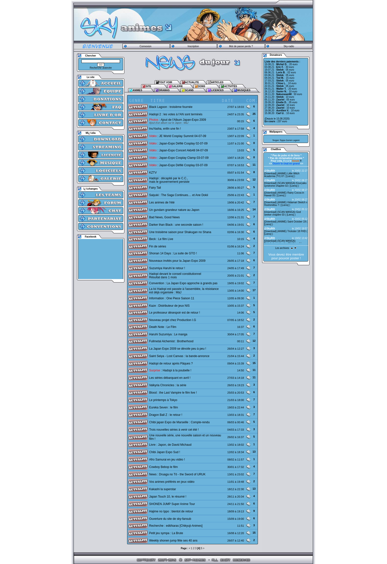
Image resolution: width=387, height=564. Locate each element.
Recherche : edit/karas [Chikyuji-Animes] (175, 525)
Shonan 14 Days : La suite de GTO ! (173, 253)
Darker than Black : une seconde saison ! (176, 224)
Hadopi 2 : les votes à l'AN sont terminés (175, 114)
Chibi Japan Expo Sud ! (164, 452)
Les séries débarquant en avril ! (169, 378)
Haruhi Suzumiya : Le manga (168, 334)
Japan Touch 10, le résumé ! (167, 496)
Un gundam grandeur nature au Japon (174, 210)
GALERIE (177, 86)
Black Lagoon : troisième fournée (170, 107)
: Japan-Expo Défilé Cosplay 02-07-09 (178, 143)
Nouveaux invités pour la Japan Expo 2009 (177, 260)
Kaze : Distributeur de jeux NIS (169, 305)
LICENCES (217, 90)
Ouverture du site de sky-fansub (170, 519)
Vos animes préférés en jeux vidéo (171, 481)
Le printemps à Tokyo (163, 400)
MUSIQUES (243, 90)
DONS (201, 86)
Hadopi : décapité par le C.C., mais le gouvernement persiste (169, 180)
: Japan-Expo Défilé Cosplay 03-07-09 (178, 165)
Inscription (193, 46)
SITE (148, 86)
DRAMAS (164, 90)
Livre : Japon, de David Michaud (170, 444)
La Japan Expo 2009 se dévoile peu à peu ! (177, 348)
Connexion (145, 46)
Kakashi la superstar (162, 489)
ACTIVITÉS (230, 86)
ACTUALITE (192, 82)
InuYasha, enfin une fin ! (165, 128)
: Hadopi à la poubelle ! (170, 370)
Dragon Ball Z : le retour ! (165, 415)
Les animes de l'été (161, 202)
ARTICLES (217, 82)
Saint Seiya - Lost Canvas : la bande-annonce (179, 356)
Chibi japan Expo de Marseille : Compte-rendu (179, 422)
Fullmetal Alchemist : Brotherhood (171, 341)
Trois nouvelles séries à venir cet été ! (174, 429)
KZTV (153, 172)
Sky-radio (289, 46)
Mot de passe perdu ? (241, 46)
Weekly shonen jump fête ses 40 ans (173, 540)
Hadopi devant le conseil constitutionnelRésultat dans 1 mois (175, 275)
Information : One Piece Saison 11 (171, 298)
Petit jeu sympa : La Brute (166, 533)
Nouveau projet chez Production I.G (172, 320)
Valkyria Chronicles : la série (167, 385)
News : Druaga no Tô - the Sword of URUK (177, 474)
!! (297, 161)
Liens (290, 176)
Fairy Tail (155, 187)
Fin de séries (157, 246)
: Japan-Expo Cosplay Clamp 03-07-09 (179, 158)
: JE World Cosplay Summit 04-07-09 (177, 136)
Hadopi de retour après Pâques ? (171, 363)
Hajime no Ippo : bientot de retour (171, 511)
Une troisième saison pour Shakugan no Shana (180, 232)
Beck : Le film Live (161, 239)
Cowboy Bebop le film (163, 467)
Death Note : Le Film (162, 327)
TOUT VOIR (165, 82)
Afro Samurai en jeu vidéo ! (167, 459)
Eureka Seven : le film (163, 407)
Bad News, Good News (164, 217)
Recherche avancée (101, 67)
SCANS (189, 90)
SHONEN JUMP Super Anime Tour (172, 504)
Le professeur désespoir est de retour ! (174, 312)
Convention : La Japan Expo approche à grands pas (183, 283)
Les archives (282, 248)
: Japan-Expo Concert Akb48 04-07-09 (178, 150)
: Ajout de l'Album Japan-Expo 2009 (177, 119)
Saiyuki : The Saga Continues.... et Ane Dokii (178, 195)
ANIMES (137, 90)
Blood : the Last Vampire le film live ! (173, 392)
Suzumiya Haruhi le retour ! (167, 268)
